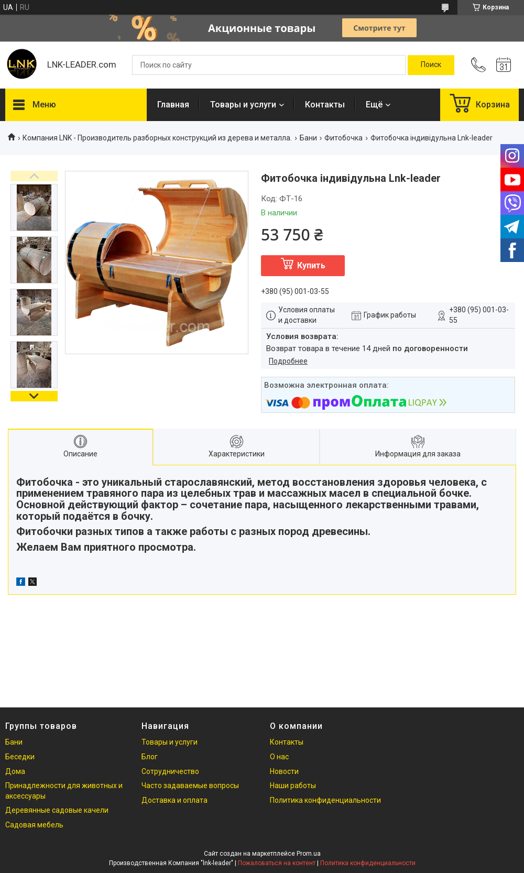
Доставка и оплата (174, 800)
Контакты (325, 105)
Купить (311, 265)
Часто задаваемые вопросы (190, 785)
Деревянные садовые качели (56, 810)
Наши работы (293, 785)
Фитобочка (343, 138)
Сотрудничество (170, 771)
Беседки (20, 756)
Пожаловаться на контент (276, 863)
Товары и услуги (243, 105)
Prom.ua (309, 853)
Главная (173, 105)
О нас (279, 756)
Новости (284, 771)
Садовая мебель (34, 825)
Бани (308, 138)
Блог (149, 756)
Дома (15, 771)
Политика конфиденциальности (325, 800)
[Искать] (431, 65)
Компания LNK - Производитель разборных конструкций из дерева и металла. (157, 138)
